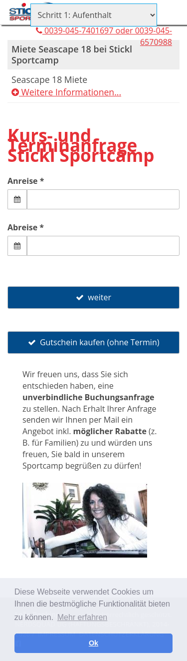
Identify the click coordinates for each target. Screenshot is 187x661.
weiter (93, 297)
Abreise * (25, 227)
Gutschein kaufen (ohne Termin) (94, 342)
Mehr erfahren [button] (82, 617)
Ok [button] (93, 643)
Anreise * (25, 180)
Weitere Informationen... (66, 92)
